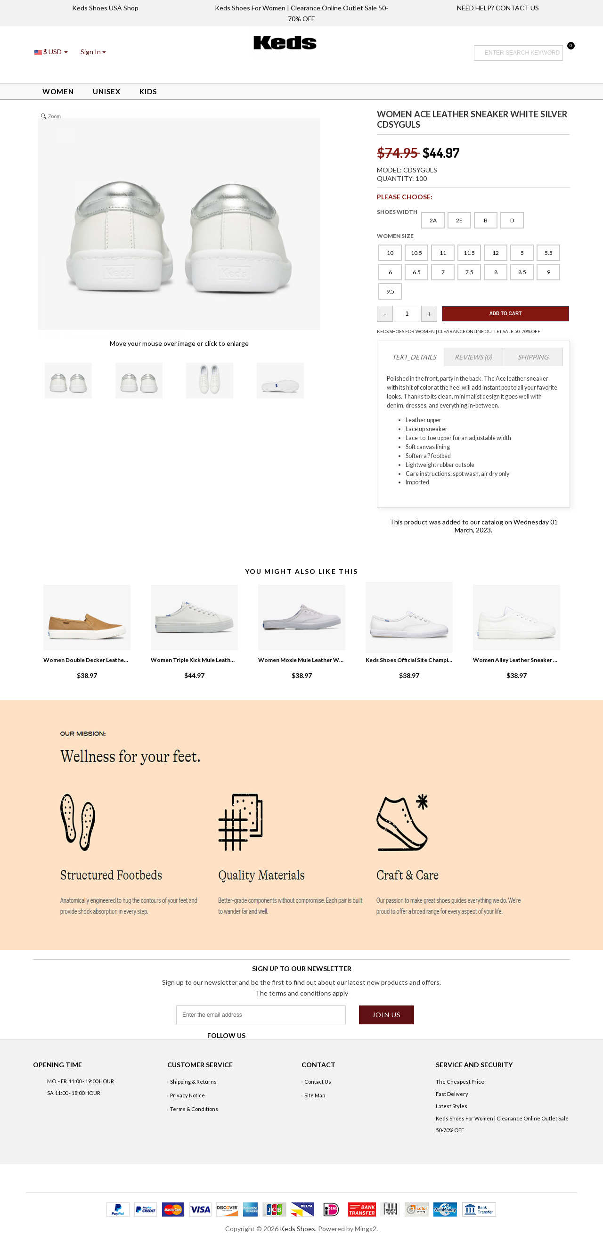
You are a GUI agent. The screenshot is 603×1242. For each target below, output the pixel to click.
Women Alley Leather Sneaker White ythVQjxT (516, 659)
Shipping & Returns (193, 1082)
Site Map (314, 1095)
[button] (93, 52)
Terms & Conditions (194, 1109)
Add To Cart (505, 313)
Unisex (107, 91)
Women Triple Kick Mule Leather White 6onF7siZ (194, 659)
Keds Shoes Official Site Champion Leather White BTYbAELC (409, 659)
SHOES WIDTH (397, 211)
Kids (148, 91)
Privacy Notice (187, 1095)
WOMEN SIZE (395, 235)
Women (58, 91)
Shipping (533, 357)
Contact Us (317, 1082)
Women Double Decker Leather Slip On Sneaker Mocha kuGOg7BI (86, 659)
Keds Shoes (297, 1229)
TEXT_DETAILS (414, 357)
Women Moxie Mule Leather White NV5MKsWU (301, 659)
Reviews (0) (473, 357)
